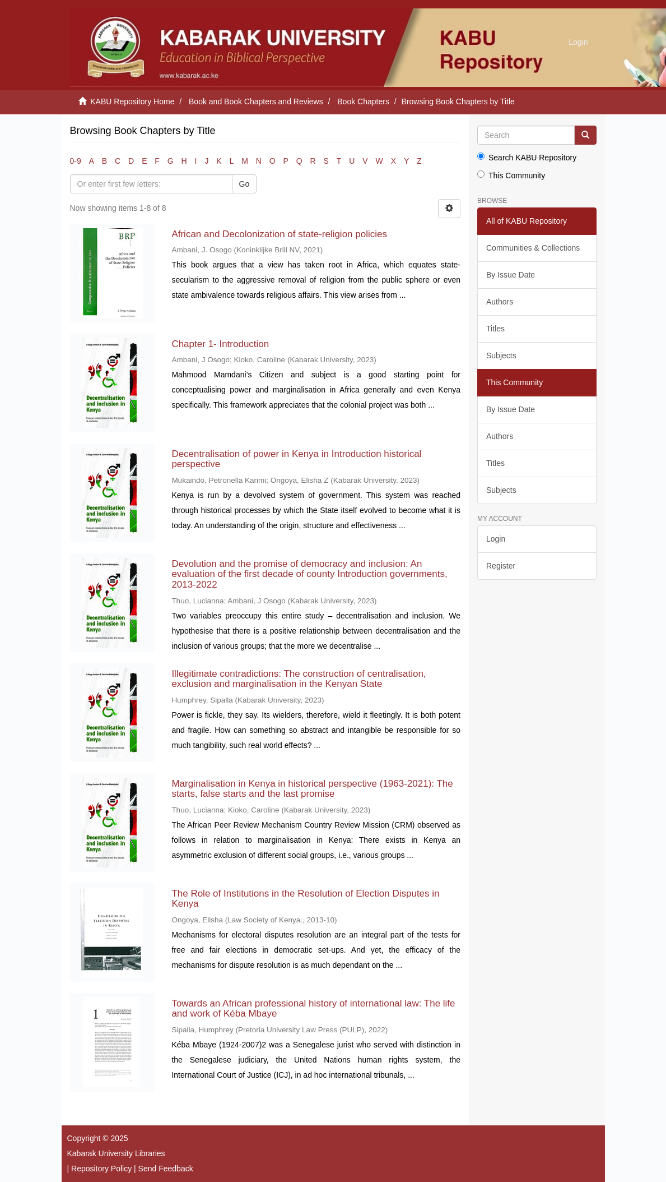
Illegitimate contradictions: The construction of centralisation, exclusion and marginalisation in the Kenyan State (298, 679)
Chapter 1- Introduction (220, 344)
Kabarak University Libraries (116, 1153)
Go (244, 183)
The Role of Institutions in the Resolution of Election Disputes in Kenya (305, 898)
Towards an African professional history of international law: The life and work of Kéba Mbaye (313, 1008)
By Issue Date (510, 274)
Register (500, 565)
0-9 (75, 160)
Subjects (501, 355)
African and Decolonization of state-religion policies (279, 234)
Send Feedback (165, 1168)
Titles (495, 328)
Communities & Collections (533, 247)
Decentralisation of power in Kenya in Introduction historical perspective (296, 459)
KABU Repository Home (132, 101)
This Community (511, 175)
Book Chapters (363, 101)
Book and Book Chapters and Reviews (256, 101)
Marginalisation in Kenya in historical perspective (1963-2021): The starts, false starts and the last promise (312, 789)
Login (495, 538)
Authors (499, 301)
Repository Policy (101, 1168)
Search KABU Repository (526, 157)
